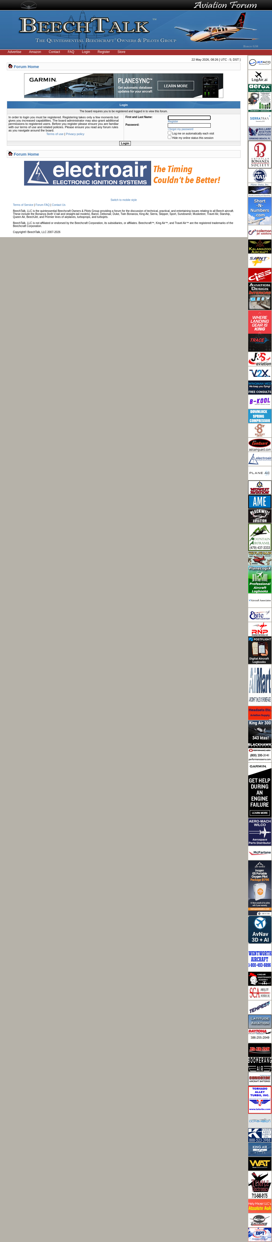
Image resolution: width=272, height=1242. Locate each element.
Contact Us (58, 204)
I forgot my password (180, 129)
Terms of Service (23, 204)
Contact (54, 52)
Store (122, 52)
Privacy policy (75, 134)
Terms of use (54, 134)
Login (86, 52)
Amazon (35, 52)
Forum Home (26, 66)
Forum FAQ (43, 204)
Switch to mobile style (124, 199)
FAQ (71, 52)
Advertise (14, 52)
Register (104, 52)
